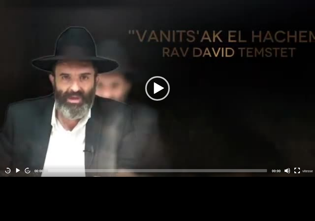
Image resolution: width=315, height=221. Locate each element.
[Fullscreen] (297, 171)
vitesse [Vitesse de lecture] (307, 171)
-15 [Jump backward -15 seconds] (8, 170)
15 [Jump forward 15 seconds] (27, 170)
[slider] (157, 170)
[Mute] (287, 171)
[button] (157, 88)
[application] (157, 88)
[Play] (18, 171)
